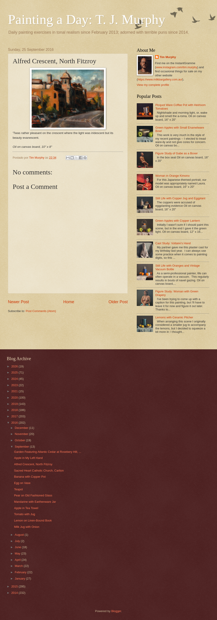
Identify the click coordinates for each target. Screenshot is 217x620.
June (18, 547)
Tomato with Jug (24, 514)
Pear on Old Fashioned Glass (33, 495)
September (22, 446)
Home (68, 302)
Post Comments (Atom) (41, 311)
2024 (15, 378)
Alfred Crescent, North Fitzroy (33, 464)
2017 (15, 416)
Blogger (116, 611)
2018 (15, 410)
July (18, 541)
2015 (15, 586)
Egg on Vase (22, 483)
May (18, 553)
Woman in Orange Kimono (172, 175)
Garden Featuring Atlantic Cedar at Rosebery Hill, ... (47, 451)
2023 (15, 385)
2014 (15, 592)
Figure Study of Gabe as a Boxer (176, 153)
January (20, 578)
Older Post (118, 302)
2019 (15, 404)
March (19, 566)
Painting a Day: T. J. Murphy (86, 19)
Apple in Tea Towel (26, 508)
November (22, 434)
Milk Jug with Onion (26, 526)
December (22, 428)
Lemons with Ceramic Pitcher (174, 317)
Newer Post (18, 302)
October (20, 440)
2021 (15, 391)
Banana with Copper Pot (30, 476)
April (18, 559)
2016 (15, 422)
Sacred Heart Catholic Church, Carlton (39, 470)
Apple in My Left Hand (28, 458)
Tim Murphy (168, 57)
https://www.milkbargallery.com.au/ (160, 79)
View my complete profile (153, 85)
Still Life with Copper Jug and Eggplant (180, 198)
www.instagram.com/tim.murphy (176, 67)
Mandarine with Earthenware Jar (35, 501)
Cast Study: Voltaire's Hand (173, 243)
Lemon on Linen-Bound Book (33, 520)
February (21, 572)
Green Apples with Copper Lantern (177, 220)
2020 (15, 397)
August (20, 534)
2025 (15, 372)
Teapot (18, 489)
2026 (15, 366)
